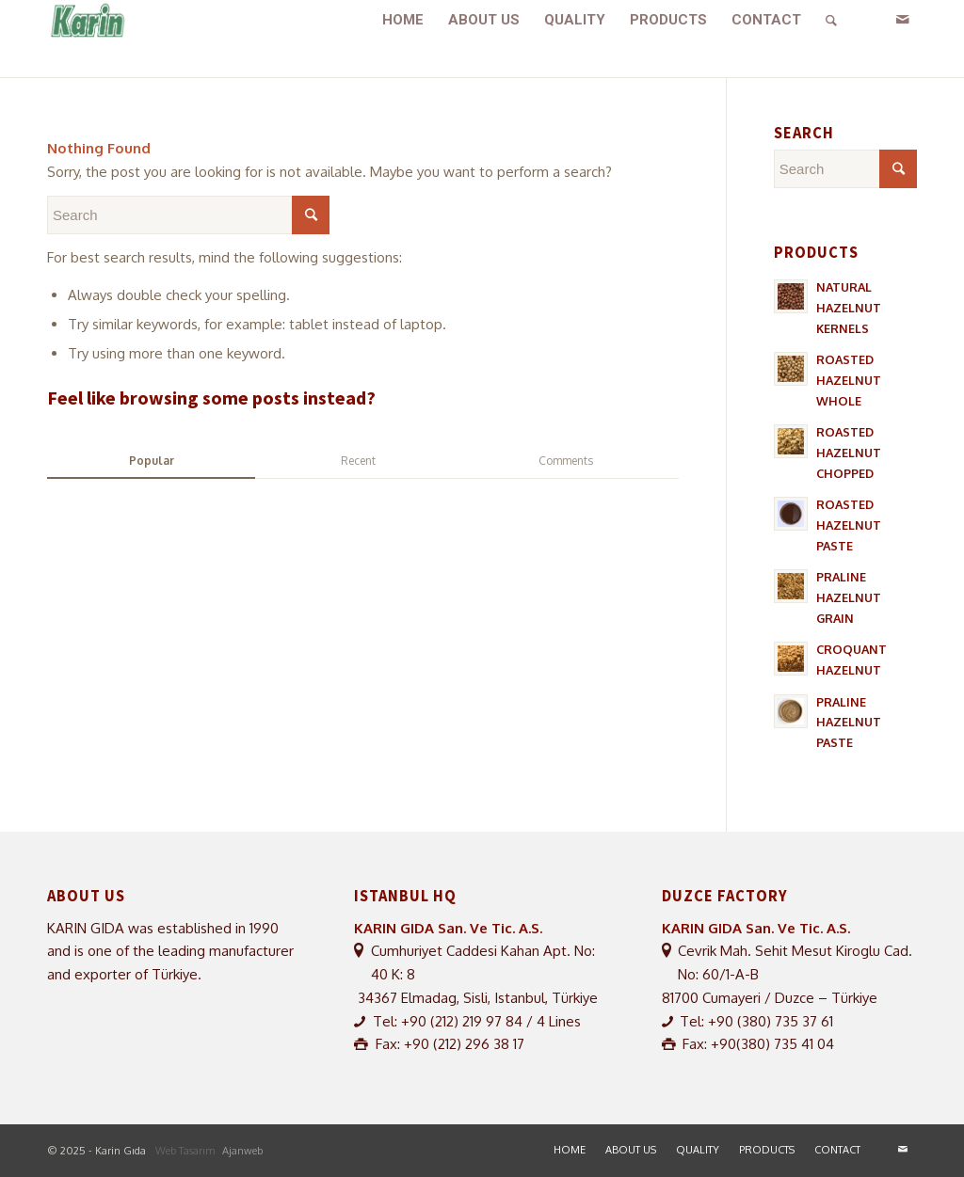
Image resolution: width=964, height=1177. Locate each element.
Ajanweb (242, 1150)
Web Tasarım (186, 1150)
